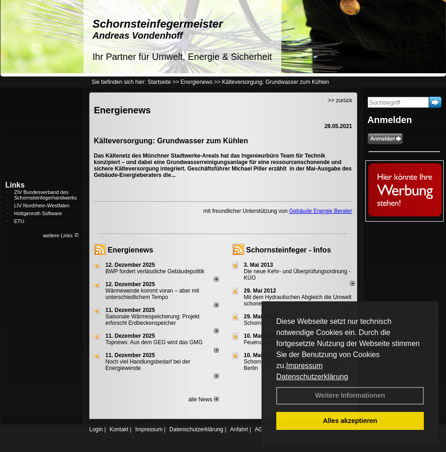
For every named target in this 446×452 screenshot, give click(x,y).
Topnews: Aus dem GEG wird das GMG (154, 342)
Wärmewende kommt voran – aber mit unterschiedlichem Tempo (152, 294)
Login (96, 429)
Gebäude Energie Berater (320, 211)
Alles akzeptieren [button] (350, 420)
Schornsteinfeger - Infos (288, 250)
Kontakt (119, 429)
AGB (260, 429)
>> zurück (340, 100)
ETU (19, 221)
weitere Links (60, 235)
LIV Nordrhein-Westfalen (42, 205)
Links (15, 185)
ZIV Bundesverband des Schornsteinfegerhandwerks (45, 194)
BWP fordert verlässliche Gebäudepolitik (155, 271)
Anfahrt (239, 429)
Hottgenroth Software (38, 213)
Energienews (131, 250)
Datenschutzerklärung (312, 377)
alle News (203, 399)
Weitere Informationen (350, 395)
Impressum (304, 366)
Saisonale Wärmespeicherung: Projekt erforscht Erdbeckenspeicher (153, 319)
